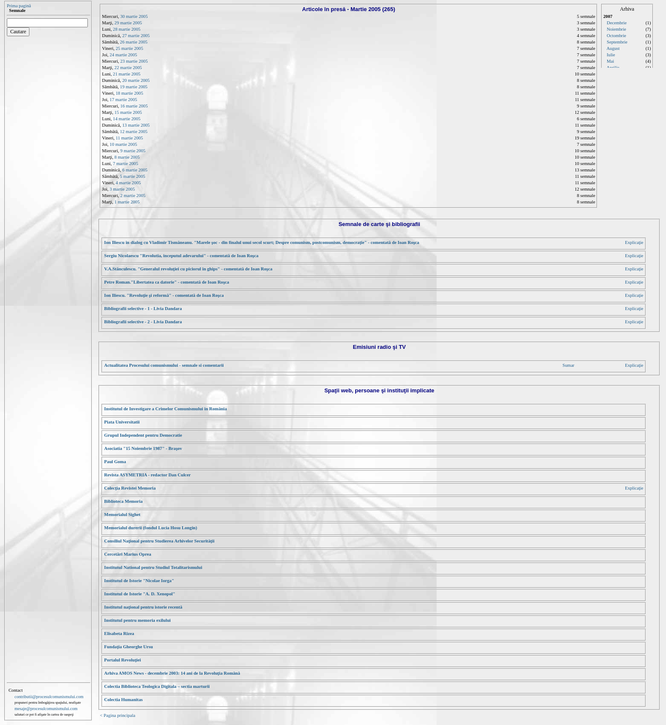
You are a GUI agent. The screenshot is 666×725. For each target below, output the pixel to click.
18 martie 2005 (129, 93)
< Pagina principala (117, 715)
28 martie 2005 (127, 29)
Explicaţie (634, 242)
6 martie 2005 (135, 170)
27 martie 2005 (136, 35)
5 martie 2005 (132, 176)
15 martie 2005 (128, 112)
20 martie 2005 (136, 80)
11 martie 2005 (129, 138)
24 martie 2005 (123, 54)
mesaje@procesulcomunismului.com (46, 708)
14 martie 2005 (127, 118)
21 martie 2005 (127, 74)
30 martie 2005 (134, 16)
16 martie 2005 (134, 106)
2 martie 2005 (132, 195)
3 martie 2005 (122, 189)
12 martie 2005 (134, 131)
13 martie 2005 (136, 125)
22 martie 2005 (128, 67)
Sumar (568, 365)
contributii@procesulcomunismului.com (49, 696)
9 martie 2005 (132, 150)
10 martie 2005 (123, 144)
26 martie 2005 (134, 42)
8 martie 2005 (126, 157)
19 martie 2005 (134, 86)
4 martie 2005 (128, 182)
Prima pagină (19, 5)
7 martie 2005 (125, 163)
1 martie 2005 (126, 202)
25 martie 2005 (129, 48)
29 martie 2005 (128, 22)
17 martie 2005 (123, 99)
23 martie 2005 (134, 61)
